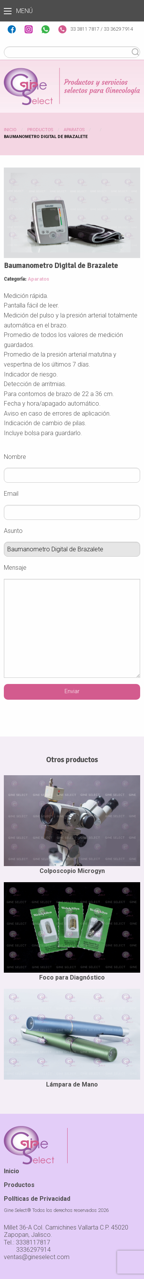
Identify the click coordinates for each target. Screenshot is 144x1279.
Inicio (10, 129)
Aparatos (74, 129)
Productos (40, 129)
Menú (8, 11)
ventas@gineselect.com (37, 1257)
